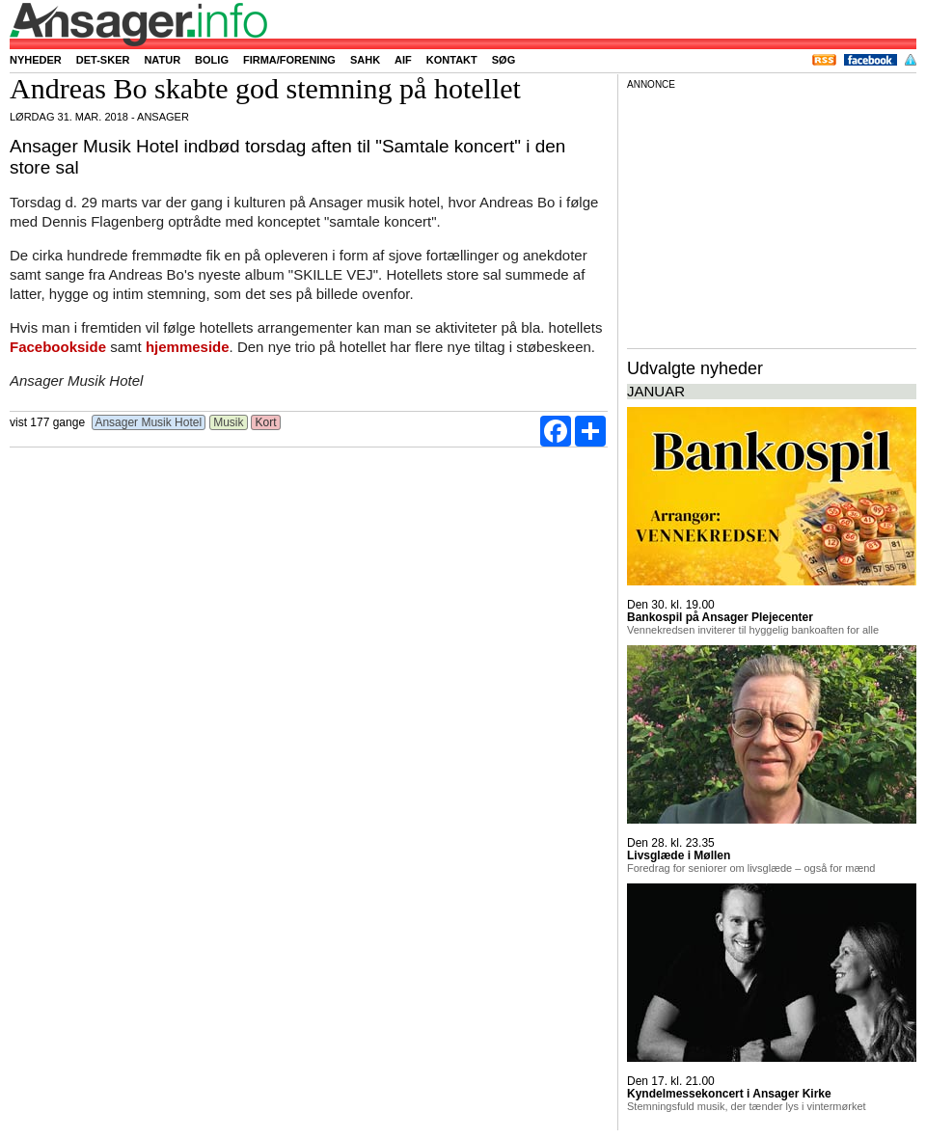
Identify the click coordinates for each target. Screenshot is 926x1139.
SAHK (365, 60)
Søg (503, 60)
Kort (266, 422)
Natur (162, 60)
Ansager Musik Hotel (149, 422)
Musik (228, 422)
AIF (403, 60)
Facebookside (58, 347)
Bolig (212, 60)
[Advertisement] (771, 216)
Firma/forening (289, 60)
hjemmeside (188, 347)
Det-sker (103, 60)
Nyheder (36, 60)
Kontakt (451, 60)
